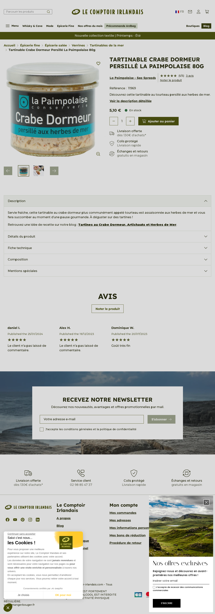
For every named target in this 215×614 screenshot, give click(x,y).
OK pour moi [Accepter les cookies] (63, 595)
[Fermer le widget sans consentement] (21, 534)
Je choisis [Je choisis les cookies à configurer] (23, 595)
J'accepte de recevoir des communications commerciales (178, 589)
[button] (7, 607)
